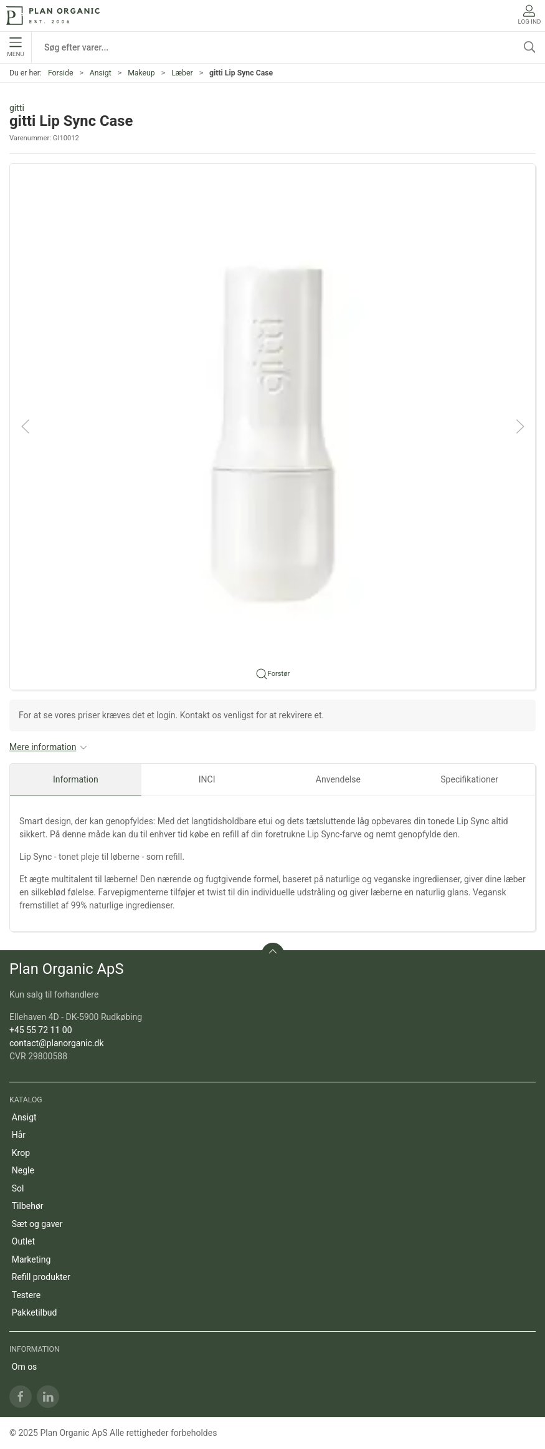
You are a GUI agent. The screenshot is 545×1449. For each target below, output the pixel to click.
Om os (24, 1367)
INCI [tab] (207, 779)
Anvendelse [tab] (338, 779)
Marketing (31, 1259)
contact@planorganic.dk (56, 1043)
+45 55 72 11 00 (40, 1030)
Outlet (23, 1241)
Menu (15, 47)
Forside (60, 73)
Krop (21, 1153)
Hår (19, 1135)
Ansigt (100, 73)
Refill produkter (41, 1277)
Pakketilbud (34, 1312)
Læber (181, 73)
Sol (18, 1188)
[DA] (53, 15)
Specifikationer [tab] (469, 779)
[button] (272, 426)
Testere (26, 1295)
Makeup (141, 73)
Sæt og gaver (37, 1224)
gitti (16, 108)
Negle (23, 1170)
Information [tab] (75, 779)
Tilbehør (28, 1206)
